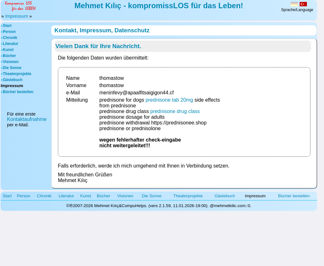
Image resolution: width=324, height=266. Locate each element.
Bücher (9, 56)
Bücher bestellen (18, 92)
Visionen (11, 62)
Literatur (10, 43)
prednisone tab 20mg (169, 100)
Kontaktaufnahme (27, 119)
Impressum (16, 16)
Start (7, 25)
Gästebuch (12, 80)
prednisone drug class (175, 111)
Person (9, 31)
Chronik (10, 37)
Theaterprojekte (17, 74)
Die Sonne (12, 68)
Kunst (8, 50)
